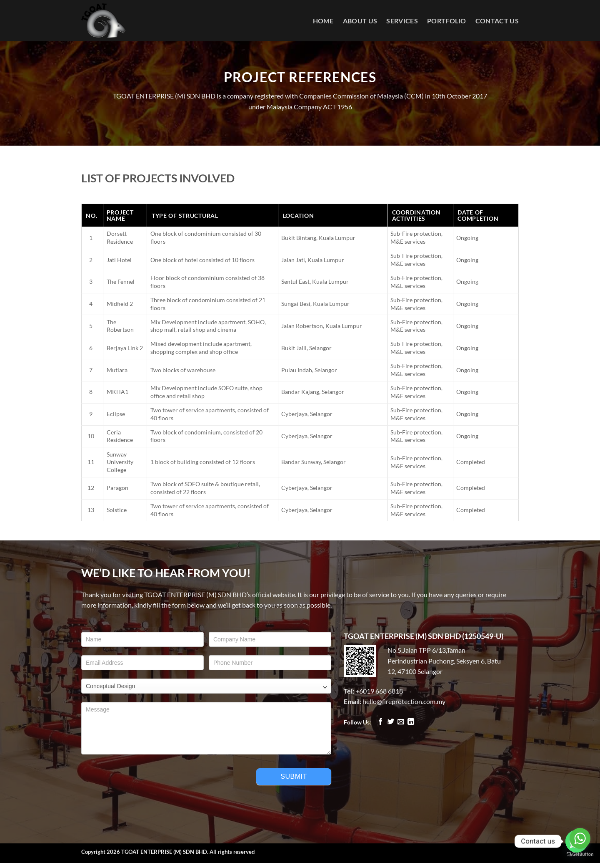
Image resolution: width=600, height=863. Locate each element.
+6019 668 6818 (379, 691)
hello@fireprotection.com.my (403, 701)
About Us (360, 21)
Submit (293, 776)
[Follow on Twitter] (391, 722)
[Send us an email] (401, 722)
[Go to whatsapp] (580, 838)
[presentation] (144, 779)
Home (323, 21)
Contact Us (497, 21)
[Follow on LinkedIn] (411, 722)
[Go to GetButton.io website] (580, 854)
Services (402, 21)
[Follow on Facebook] (380, 722)
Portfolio (446, 21)
